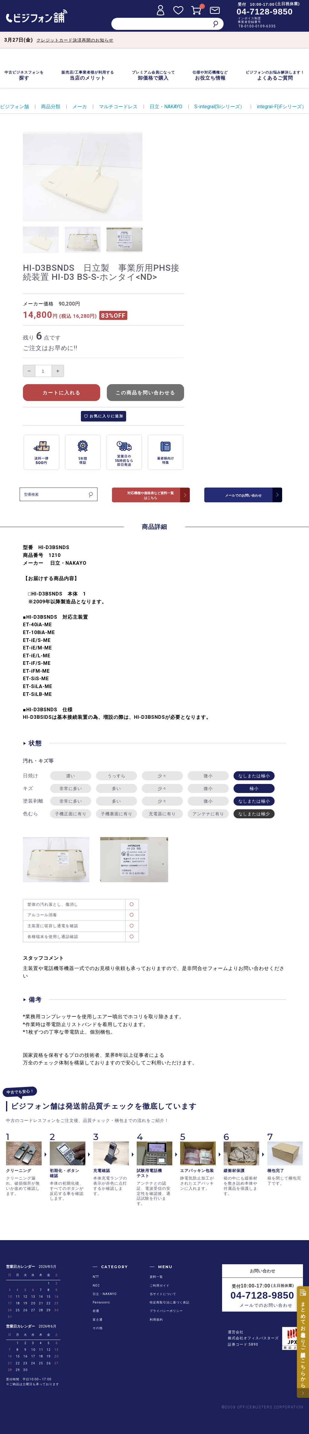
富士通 (98, 1319)
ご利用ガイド (160, 1285)
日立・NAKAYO (166, 106)
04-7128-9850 (265, 11)
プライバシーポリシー (166, 1310)
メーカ (79, 106)
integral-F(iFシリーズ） (282, 106)
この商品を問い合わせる (145, 393)
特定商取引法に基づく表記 (170, 1302)
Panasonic (101, 1302)
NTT (96, 1276)
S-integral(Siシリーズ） (219, 106)
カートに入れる (62, 392)
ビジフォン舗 (14, 106)
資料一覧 (156, 1276)
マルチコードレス (118, 106)
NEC (96, 1285)
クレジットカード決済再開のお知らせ (75, 40)
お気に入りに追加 (106, 416)
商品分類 (50, 106)
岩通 (96, 1310)
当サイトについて (163, 1294)
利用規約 (156, 1319)
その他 (98, 1328)
